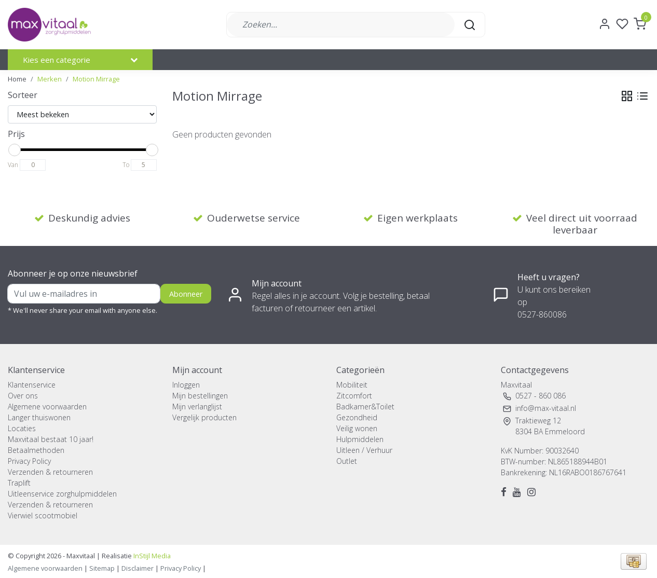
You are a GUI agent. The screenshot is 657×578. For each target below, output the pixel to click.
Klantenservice (32, 385)
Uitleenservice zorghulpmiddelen (62, 494)
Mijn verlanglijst (197, 406)
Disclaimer (137, 568)
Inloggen (186, 385)
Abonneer (185, 294)
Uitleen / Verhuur (364, 450)
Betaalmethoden (36, 450)
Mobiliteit (351, 385)
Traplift (19, 483)
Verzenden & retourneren (50, 472)
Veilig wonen (356, 428)
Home (17, 79)
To (125, 164)
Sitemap (102, 568)
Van (13, 164)
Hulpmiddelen (360, 439)
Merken (49, 79)
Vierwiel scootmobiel (42, 515)
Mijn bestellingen (200, 396)
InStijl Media (151, 555)
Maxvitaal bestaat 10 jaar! (50, 439)
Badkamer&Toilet (365, 406)
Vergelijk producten (204, 417)
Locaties (22, 428)
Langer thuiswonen (39, 417)
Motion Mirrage (96, 79)
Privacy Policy (29, 461)
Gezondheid (356, 417)
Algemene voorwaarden (47, 406)
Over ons (23, 396)
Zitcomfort (354, 396)
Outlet (346, 461)
